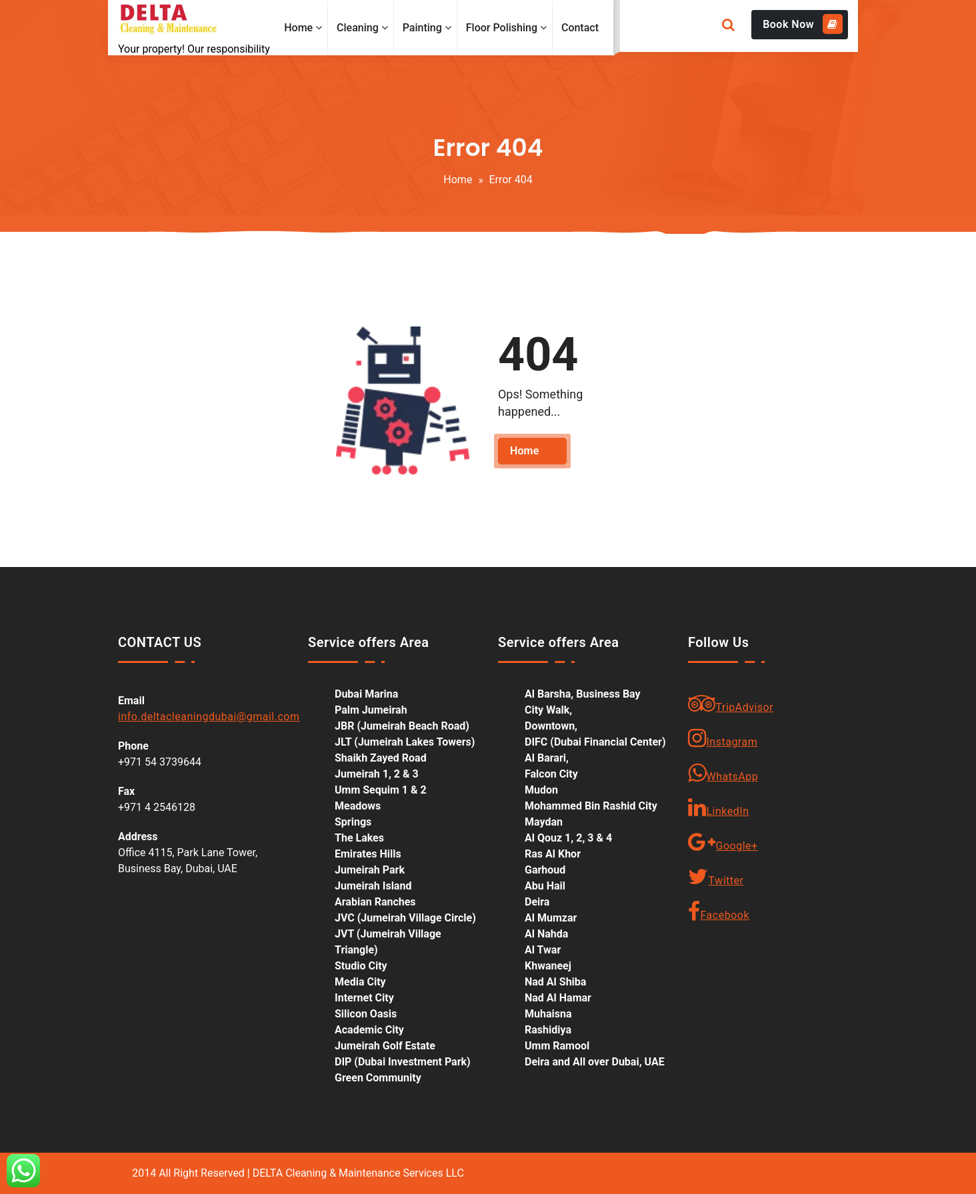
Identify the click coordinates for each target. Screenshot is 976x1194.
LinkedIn (718, 807)
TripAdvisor (730, 703)
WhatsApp (723, 773)
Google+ (723, 842)
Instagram (722, 738)
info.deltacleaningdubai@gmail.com (209, 716)
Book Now (803, 24)
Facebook (718, 911)
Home (457, 179)
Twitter (715, 877)
